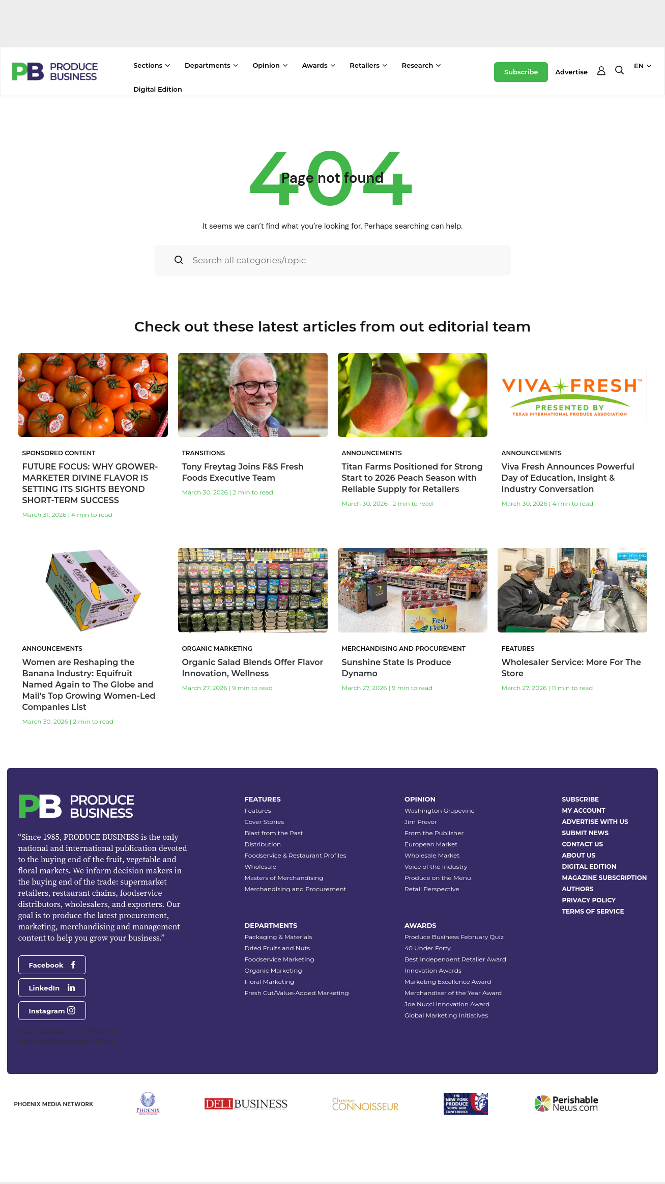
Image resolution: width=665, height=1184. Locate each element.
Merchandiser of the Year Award (453, 993)
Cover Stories (264, 821)
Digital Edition (157, 89)
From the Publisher (434, 833)
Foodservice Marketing (279, 959)
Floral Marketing (269, 981)
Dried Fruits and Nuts (277, 948)
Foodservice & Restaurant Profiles (295, 855)
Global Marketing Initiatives (446, 1015)
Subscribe (521, 72)
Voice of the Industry (436, 866)
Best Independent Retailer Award (455, 959)
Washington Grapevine (439, 810)
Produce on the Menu (437, 878)
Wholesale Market (431, 855)
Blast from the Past (273, 833)
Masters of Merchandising (283, 878)
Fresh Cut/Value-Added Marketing (296, 993)
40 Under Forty (427, 948)
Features (257, 810)
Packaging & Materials (278, 937)
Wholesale (260, 866)
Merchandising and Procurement (295, 889)
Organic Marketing (273, 970)
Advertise (571, 72)
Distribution (262, 844)
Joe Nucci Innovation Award (446, 1004)
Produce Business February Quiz (454, 937)
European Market (430, 844)
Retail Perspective (431, 889)
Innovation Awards (432, 970)
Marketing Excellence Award (447, 981)
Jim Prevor (420, 821)
